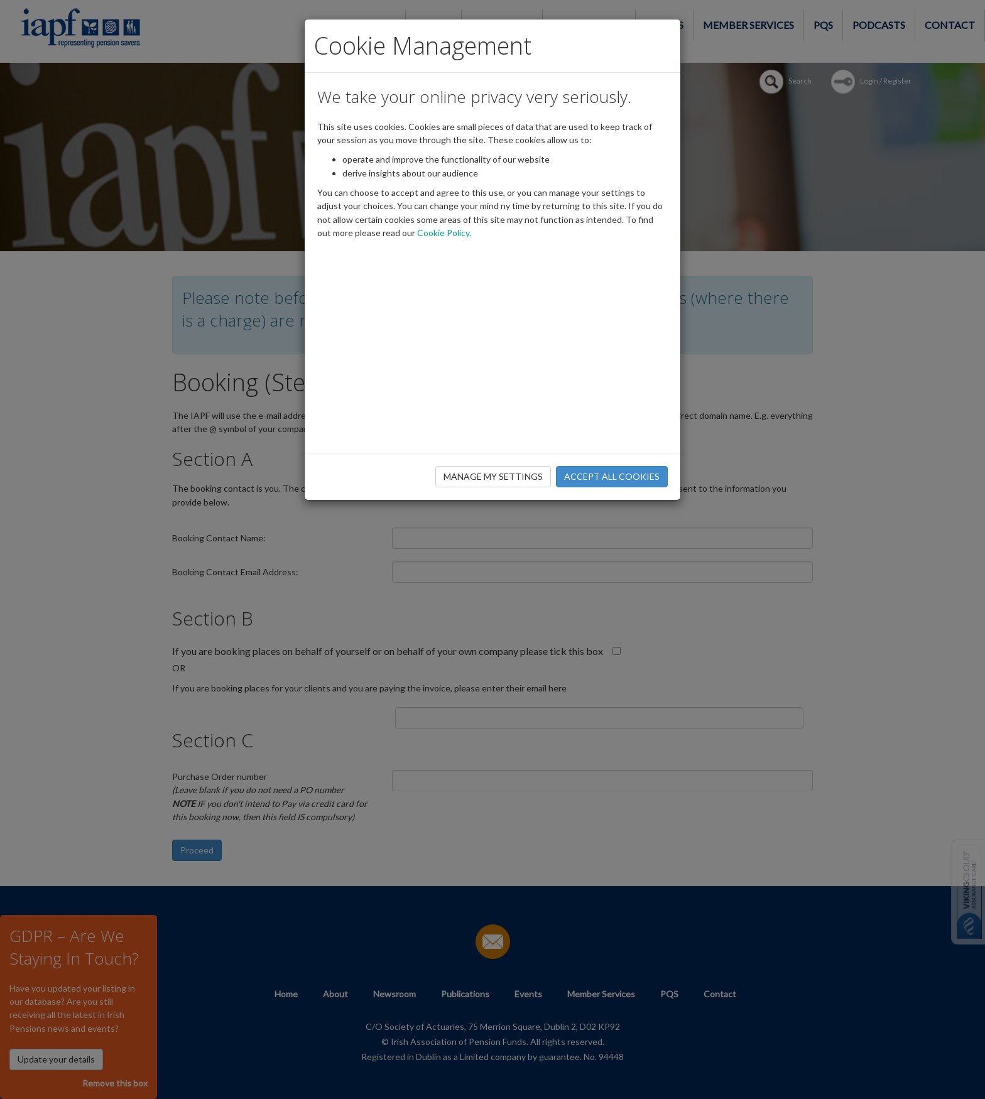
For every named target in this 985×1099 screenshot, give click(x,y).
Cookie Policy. (444, 232)
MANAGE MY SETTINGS (493, 476)
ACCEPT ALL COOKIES (612, 476)
